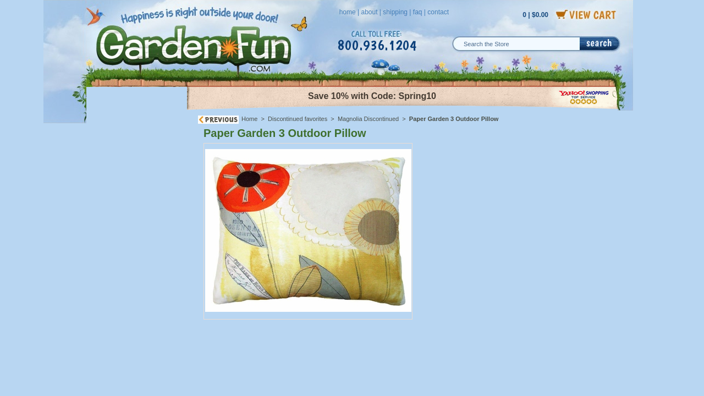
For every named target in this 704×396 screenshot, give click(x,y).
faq (417, 12)
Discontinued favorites (297, 119)
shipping (395, 12)
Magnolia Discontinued (368, 119)
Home (249, 119)
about (369, 12)
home (347, 12)
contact (438, 12)
